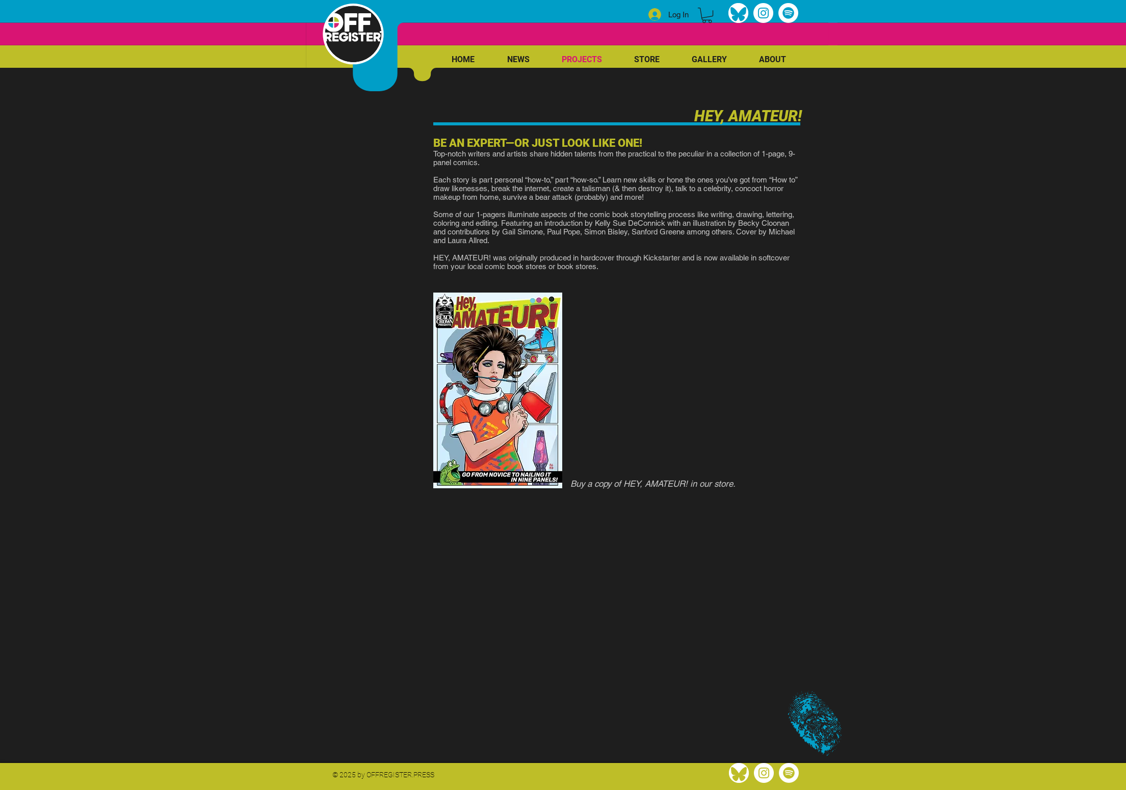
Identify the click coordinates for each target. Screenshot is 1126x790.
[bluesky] (738, 13)
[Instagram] (763, 13)
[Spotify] (788, 13)
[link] (707, 15)
